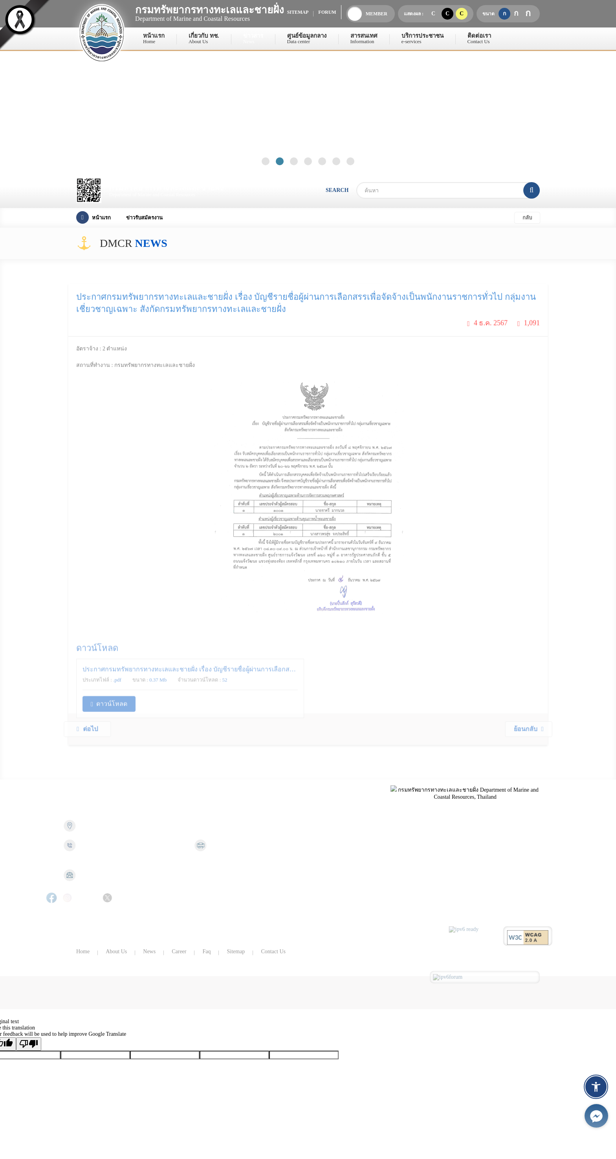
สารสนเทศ (364, 39)
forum (327, 12)
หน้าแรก (154, 39)
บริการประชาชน (423, 39)
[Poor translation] (28, 1044)
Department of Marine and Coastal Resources (209, 13)
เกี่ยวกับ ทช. (204, 39)
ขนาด (488, 13)
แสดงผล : (414, 13)
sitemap (298, 12)
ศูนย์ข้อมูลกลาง (306, 39)
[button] (596, 1086)
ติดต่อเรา (479, 39)
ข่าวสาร (253, 39)
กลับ (527, 218)
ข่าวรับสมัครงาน (144, 218)
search (337, 190)
